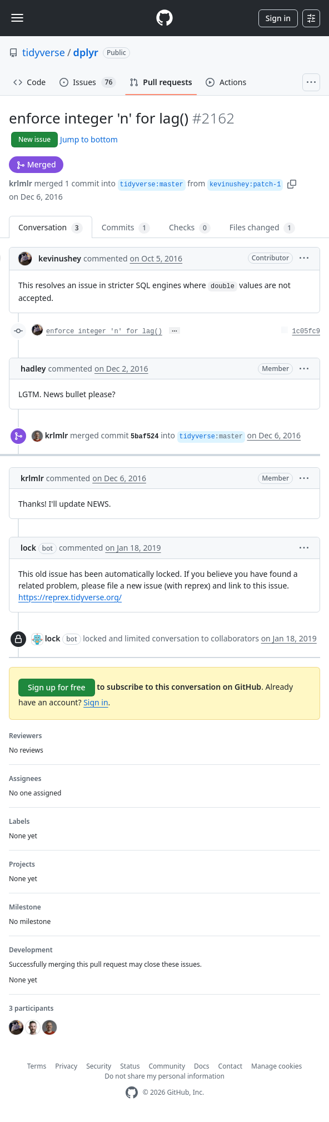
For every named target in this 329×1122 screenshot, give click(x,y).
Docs (202, 1066)
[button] (291, 183)
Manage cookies (276, 1066)
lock (28, 547)
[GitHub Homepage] (131, 1093)
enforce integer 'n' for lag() (104, 331)
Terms (37, 1066)
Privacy (66, 1066)
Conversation (50, 228)
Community (166, 1066)
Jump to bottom (89, 139)
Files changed (262, 228)
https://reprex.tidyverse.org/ (70, 597)
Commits (126, 228)
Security (98, 1066)
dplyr (85, 52)
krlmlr (20, 183)
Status (129, 1066)
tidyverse (43, 52)
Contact (230, 1066)
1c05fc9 (306, 331)
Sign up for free (57, 687)
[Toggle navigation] (17, 17)
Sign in (278, 18)
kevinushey (59, 258)
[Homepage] (164, 18)
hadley (33, 368)
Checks (190, 228)
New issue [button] (34, 139)
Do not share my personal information (164, 1076)
